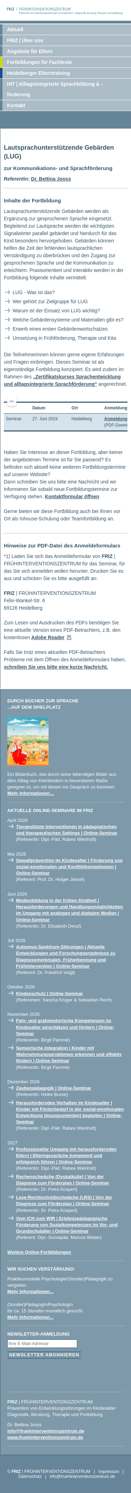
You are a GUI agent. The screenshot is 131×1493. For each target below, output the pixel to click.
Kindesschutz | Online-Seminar (49, 993)
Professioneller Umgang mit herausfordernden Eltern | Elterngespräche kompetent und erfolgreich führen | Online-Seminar (66, 1155)
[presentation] (60, 1374)
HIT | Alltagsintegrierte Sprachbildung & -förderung (54, 89)
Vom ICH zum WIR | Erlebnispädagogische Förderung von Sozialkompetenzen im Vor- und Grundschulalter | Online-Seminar (67, 1225)
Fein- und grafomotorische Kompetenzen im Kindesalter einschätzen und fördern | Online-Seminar (65, 1027)
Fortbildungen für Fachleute (39, 62)
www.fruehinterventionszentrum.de (45, 1437)
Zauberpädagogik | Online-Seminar (53, 1088)
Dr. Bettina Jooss (51, 179)
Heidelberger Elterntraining (38, 73)
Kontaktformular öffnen (72, 496)
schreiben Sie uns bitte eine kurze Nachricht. (56, 667)
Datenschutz (30, 1476)
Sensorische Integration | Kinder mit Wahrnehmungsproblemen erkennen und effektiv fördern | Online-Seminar (69, 1054)
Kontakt (16, 105)
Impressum (109, 1471)
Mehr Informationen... (30, 1291)
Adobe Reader (48, 637)
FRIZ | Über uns (25, 40)
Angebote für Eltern (30, 51)
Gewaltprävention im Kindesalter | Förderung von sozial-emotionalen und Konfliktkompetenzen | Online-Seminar (69, 867)
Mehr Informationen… (30, 793)
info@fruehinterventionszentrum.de (45, 1431)
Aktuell (15, 29)
